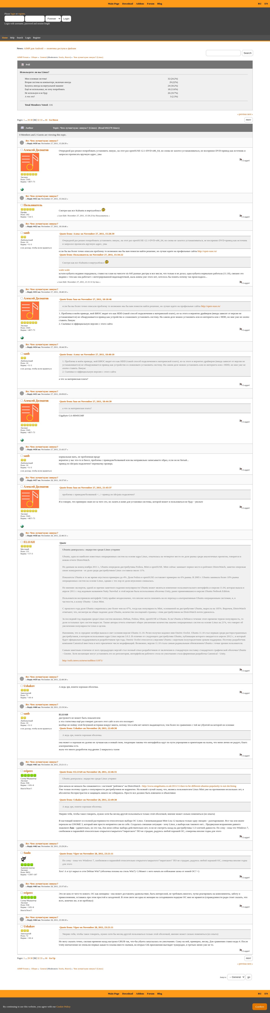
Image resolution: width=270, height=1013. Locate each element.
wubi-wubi (64, 270)
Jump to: (223, 977)
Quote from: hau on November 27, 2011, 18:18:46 (86, 299)
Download (127, 3)
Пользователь (33, 205)
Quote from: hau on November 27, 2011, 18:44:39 (86, 401)
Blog (159, 3)
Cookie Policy (63, 1006)
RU (259, 3)
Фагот (67, 57)
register (21, 13)
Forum (150, 3)
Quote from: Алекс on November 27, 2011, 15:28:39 (87, 233)
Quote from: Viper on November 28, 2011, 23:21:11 (86, 853)
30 (31, 120)
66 (46, 120)
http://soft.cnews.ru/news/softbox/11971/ (82, 660)
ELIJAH (29, 542)
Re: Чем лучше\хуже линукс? (42, 140)
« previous (242, 114)
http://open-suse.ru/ (207, 251)
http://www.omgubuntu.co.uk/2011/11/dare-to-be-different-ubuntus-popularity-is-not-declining (189, 786)
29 (28, 120)
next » (250, 114)
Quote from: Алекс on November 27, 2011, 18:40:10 (87, 354)
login (13, 13)
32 (38, 120)
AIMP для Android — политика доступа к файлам (50, 48)
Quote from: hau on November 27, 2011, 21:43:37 (86, 487)
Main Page (113, 3)
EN (266, 3)
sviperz (28, 771)
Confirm (259, 1006)
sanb (27, 232)
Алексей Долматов (36, 150)
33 (41, 120)
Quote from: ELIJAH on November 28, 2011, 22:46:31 (88, 771)
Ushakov (29, 685)
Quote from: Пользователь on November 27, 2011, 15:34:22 (91, 254)
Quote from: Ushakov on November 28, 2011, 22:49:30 (88, 728)
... (26, 120)
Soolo (61, 57)
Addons (140, 3)
